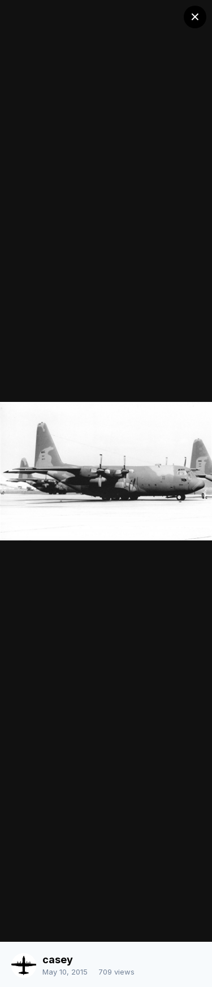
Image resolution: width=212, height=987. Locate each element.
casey (57, 960)
